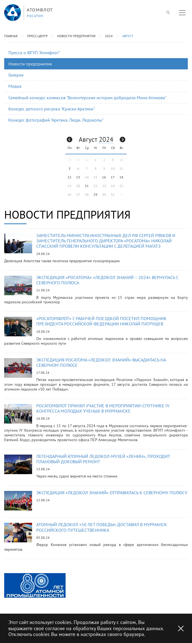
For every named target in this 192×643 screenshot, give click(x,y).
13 (78, 177)
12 (69, 177)
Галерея (15, 75)
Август (127, 36)
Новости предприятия (76, 36)
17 (113, 177)
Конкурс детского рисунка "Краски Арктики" (51, 109)
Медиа (14, 86)
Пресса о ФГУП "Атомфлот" (34, 52)
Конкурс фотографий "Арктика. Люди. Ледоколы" (56, 120)
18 (121, 177)
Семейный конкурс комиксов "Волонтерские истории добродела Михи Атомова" (87, 97)
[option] (35, 585)
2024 (109, 36)
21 (87, 186)
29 (95, 194)
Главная (11, 36)
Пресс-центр (37, 36)
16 (104, 177)
